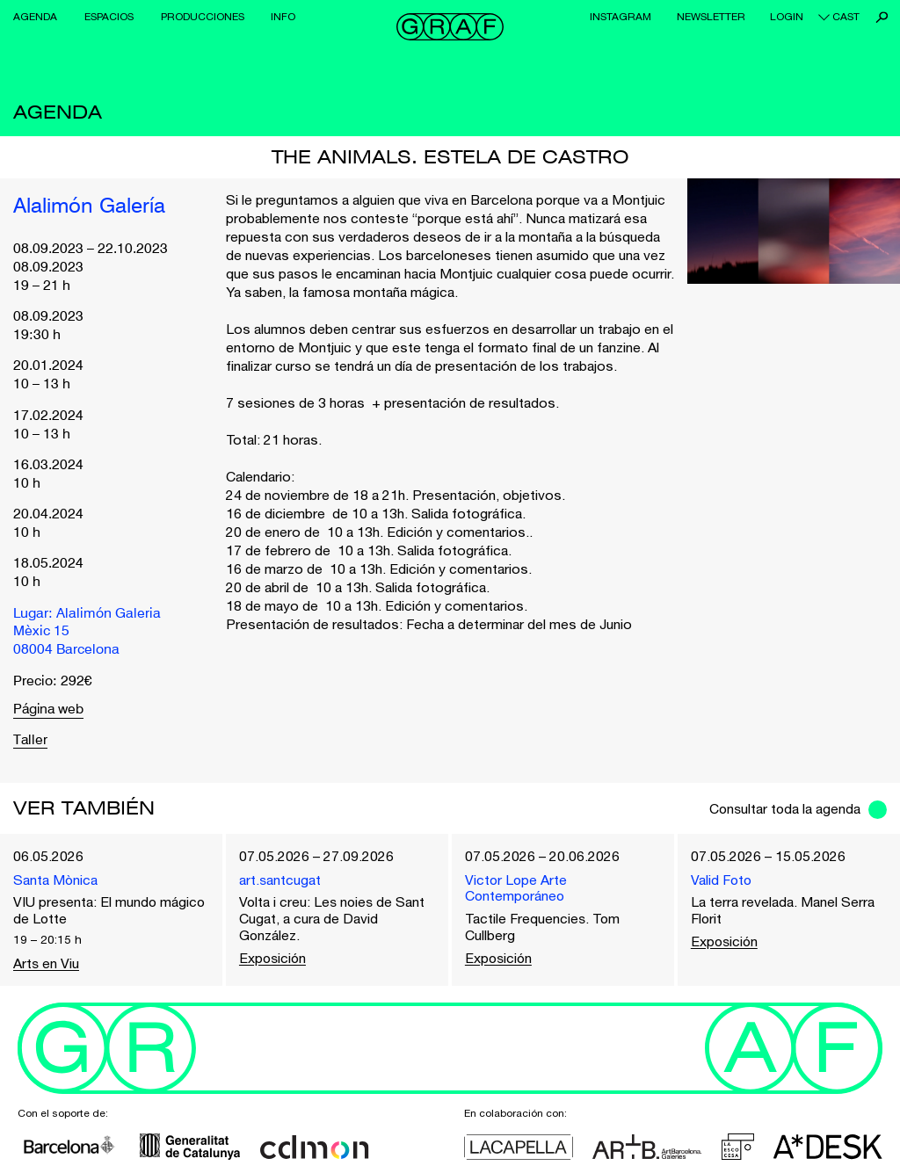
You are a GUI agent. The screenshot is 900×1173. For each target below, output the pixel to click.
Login (786, 17)
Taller (30, 740)
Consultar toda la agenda (783, 807)
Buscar (882, 17)
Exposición (273, 958)
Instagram (620, 17)
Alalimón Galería (89, 206)
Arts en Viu (46, 963)
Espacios (109, 17)
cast (846, 17)
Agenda (35, 17)
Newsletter (711, 17)
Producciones (202, 17)
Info (283, 17)
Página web (49, 709)
